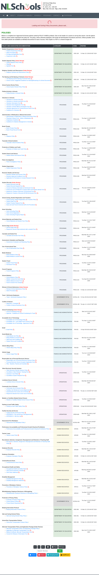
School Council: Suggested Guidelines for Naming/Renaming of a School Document (28, 80)
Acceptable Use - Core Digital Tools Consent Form (19, 321)
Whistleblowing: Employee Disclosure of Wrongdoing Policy (21, 493)
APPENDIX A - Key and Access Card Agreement (19, 414)
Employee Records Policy (13, 449)
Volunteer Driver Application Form (15, 104)
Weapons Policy (10, 136)
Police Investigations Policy (13, 161)
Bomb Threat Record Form (13, 130)
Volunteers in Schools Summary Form (16, 101)
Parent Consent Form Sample (14, 282)
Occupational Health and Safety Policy (16, 468)
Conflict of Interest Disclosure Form (15, 305)
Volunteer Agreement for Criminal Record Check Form (20, 108)
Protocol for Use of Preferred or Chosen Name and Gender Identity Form (25, 189)
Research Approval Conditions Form (15, 176)
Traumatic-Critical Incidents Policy (15, 142)
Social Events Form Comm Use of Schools (17, 391)
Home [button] (33, 555)
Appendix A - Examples (12, 303)
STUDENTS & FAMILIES (24, 15)
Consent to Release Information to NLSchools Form (19, 188)
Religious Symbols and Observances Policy (17, 72)
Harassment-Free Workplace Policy (15, 422)
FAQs (7, 64)
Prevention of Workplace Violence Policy (16, 487)
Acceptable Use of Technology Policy (16, 319)
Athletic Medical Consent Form (14, 280)
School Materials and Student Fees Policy (17, 221)
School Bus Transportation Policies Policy (17, 522)
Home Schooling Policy (12, 211)
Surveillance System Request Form (15, 375)
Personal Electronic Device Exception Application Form (20, 362)
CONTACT (56, 15)
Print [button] (54, 547)
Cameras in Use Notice (12, 373)
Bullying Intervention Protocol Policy (15, 509)
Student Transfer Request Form (14, 203)
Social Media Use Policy (12, 336)
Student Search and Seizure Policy (15, 155)
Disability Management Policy (14, 478)
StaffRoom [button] (65, 555)
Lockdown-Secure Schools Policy (15, 382)
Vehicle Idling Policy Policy (13, 347)
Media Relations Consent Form (14, 256)
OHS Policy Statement (12, 472)
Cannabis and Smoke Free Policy (15, 235)
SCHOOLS (37, 15)
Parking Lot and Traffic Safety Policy (15, 406)
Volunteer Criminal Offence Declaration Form (18, 106)
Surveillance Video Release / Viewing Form (17, 372)
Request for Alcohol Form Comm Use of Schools (19, 393)
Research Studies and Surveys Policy (16, 174)
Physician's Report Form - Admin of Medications (18, 118)
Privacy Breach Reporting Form (14, 503)
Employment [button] (52, 555)
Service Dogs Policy (11, 227)
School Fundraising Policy (13, 311)
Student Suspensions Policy (13, 50)
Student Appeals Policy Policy (14, 62)
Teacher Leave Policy (12, 435)
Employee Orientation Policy (13, 456)
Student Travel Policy (11, 262)
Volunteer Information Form (13, 103)
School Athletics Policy (12, 277)
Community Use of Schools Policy (15, 388)
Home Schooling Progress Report (15, 214)
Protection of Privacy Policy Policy (15, 499)
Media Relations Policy (12, 254)
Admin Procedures (11, 52)
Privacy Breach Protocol (12, 501)
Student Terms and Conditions (14, 341)
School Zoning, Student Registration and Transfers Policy (21, 199)
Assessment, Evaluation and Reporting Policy (18, 242)
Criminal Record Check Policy (14, 462)
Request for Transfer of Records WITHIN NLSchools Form (21, 193)
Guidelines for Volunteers (13, 110)
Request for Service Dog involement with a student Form (21, 229)
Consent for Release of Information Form (17, 534)
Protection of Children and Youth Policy (16, 149)
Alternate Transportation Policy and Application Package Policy (22, 528)
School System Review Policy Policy (15, 86)
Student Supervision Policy (13, 168)
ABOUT (12, 15)
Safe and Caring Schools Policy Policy (16, 515)
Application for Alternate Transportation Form (18, 530)
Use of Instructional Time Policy (14, 248)
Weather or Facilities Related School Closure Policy (19, 399)
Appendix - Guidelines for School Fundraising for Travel (20, 313)
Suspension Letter (11, 56)
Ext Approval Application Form (14, 54)
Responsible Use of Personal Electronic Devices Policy (20, 360)
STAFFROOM (67, 15)
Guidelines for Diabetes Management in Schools (19, 121)
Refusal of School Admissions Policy (15, 289)
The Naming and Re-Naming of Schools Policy (18, 78)
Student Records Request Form (14, 186)
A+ (43, 547)
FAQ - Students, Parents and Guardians (16, 363)
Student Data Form (11, 201)
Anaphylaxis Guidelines (12, 120)
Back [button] (62, 547)
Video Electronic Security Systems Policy (17, 370)
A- (35, 547)
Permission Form (10, 264)
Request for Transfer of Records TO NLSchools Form (20, 191)
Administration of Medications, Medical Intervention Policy (21, 116)
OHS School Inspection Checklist (15, 470)
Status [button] (41, 555)
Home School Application (12, 213)
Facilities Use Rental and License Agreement (18, 390)
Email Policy (9, 329)
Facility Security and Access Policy (15, 412)
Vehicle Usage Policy (11, 354)
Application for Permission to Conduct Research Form (20, 178)
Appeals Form (10, 66)
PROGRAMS (47, 15)
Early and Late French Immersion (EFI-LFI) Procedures (20, 204)
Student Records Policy (12, 184)
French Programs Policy (12, 271)
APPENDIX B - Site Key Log (13, 416)
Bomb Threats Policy (11, 128)
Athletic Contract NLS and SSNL (14, 279)
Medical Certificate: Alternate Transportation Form (19, 532)
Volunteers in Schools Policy (13, 99)
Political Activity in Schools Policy (15, 93)
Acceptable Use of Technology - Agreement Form (19, 323)
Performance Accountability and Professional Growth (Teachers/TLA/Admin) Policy (27, 429)
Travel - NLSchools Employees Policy (16, 297)
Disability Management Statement (15, 480)
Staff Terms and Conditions (13, 339)
